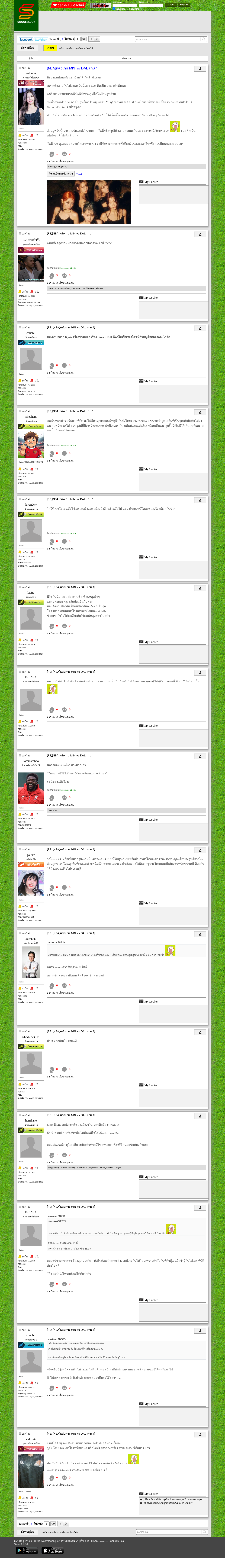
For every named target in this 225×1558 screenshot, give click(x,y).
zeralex (110, 1167)
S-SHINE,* (82, 1167)
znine (102, 1167)
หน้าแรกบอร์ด (65, 48)
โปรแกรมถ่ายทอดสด (44, 1541)
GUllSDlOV (89, 288)
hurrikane (31, 1120)
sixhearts (31, 1439)
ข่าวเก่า (28, 1541)
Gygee (118, 1167)
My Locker (148, 182)
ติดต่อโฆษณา (117, 1541)
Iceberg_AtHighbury (57, 166)
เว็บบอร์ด (84, 1541)
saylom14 (94, 1167)
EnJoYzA (31, 677)
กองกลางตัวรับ (31, 240)
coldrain (31, 73)
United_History (68, 1167)
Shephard (31, 416)
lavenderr (31, 504)
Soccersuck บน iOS (67, 268)
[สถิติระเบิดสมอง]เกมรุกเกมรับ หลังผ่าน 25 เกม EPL (168, 1503)
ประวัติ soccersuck (99, 1541)
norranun (52, 288)
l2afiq (30, 592)
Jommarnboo (64, 288)
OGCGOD (77, 288)
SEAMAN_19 (30, 1036)
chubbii (31, 333)
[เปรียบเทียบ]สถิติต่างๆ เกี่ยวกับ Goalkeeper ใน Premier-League (172, 1499)
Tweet (79, 174)
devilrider (52, 810)
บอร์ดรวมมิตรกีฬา (85, 48)
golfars (31, 855)
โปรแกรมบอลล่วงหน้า (67, 1541)
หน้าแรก (18, 1541)
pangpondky (54, 1167)
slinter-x (100, 288)
